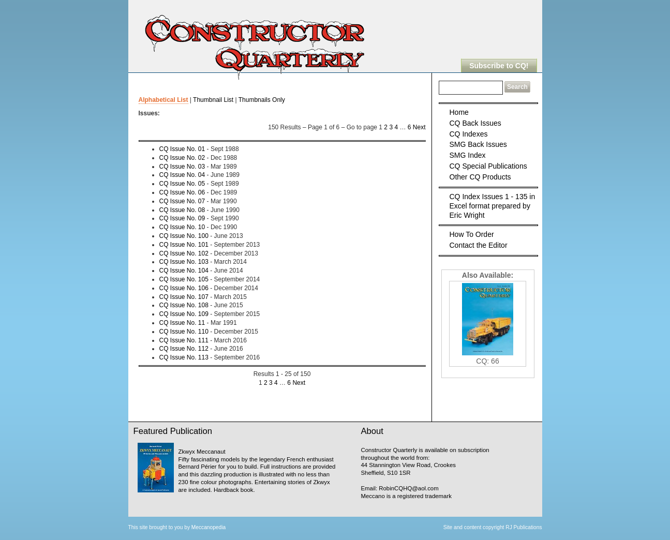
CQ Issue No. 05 (182, 183)
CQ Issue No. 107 (184, 297)
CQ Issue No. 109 (184, 314)
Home (459, 112)
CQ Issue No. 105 (184, 279)
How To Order (472, 234)
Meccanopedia (208, 527)
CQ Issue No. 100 (184, 235)
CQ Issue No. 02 (182, 157)
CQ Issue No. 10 (182, 227)
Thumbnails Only (262, 99)
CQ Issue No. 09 (182, 218)
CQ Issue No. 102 (184, 253)
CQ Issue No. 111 (184, 340)
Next (419, 127)
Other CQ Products (480, 177)
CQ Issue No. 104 (184, 270)
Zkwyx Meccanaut (202, 451)
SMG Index (468, 155)
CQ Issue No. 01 (182, 149)
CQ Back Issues (475, 123)
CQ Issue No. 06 (182, 192)
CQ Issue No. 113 (184, 357)
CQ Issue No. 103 (184, 261)
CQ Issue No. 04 (182, 174)
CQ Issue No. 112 (184, 348)
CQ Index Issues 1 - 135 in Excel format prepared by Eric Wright (492, 205)
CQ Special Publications (488, 166)
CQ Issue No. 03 (182, 166)
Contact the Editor (479, 245)
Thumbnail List (213, 99)
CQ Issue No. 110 (184, 331)
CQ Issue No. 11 (182, 322)
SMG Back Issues (478, 144)
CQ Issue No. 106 (184, 288)
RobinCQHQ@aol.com (408, 488)
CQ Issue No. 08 (182, 210)
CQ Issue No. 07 (182, 201)
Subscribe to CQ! (498, 66)
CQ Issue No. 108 (184, 305)
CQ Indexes (469, 134)
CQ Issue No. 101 (184, 244)
